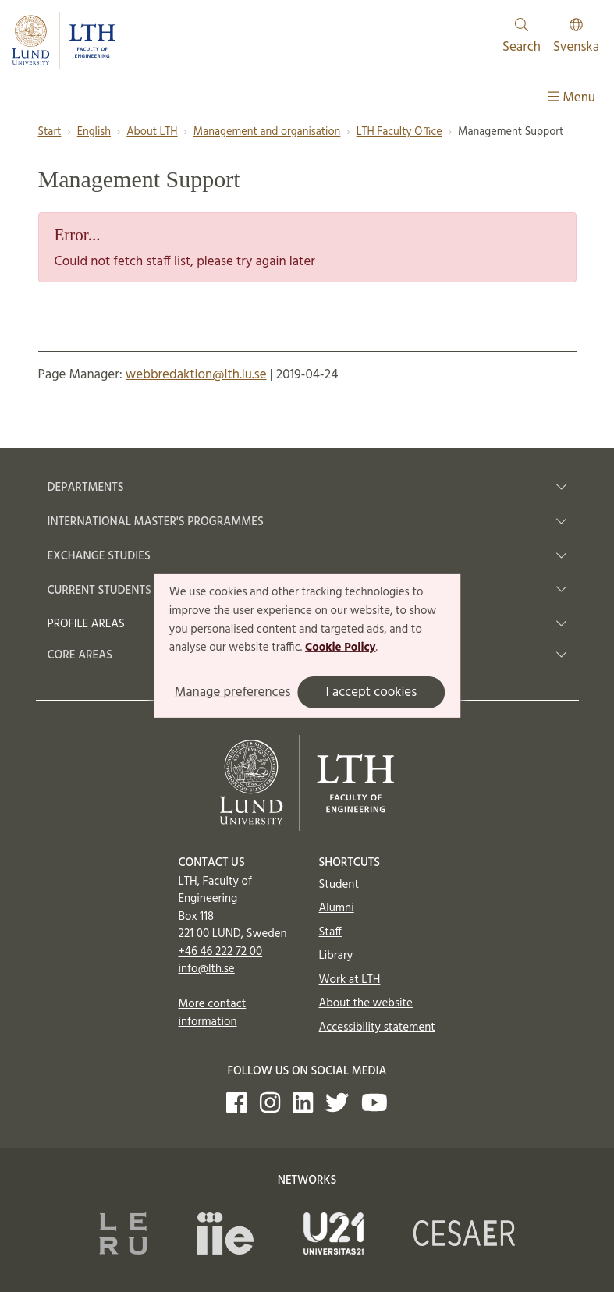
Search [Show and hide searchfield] (521, 38)
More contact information (213, 1013)
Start (50, 132)
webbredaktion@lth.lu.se (196, 374)
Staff (330, 932)
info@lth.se (207, 969)
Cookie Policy (340, 647)
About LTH (151, 132)
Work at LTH (350, 980)
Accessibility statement (377, 1027)
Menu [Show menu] (571, 97)
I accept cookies (371, 692)
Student (339, 884)
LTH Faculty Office (399, 132)
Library (336, 955)
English (94, 132)
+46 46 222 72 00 (221, 951)
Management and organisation (267, 132)
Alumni (336, 908)
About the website (366, 1003)
